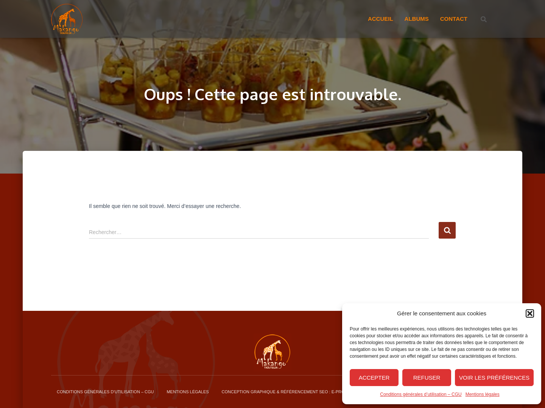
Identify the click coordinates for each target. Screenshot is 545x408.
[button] (530, 313)
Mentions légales (483, 394)
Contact (453, 19)
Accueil (380, 19)
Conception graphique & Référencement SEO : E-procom (288, 391)
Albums (417, 19)
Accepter (374, 377)
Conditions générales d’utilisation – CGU (420, 394)
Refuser (427, 377)
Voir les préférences (494, 377)
